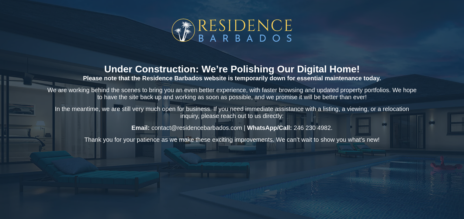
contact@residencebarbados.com (196, 127)
